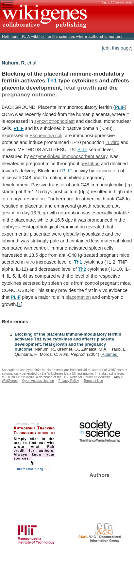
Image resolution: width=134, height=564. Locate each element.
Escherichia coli (46, 135)
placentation (78, 297)
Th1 (52, 80)
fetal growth (80, 87)
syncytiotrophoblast (54, 121)
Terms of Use (93, 381)
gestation (90, 163)
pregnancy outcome (28, 94)
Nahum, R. (14, 62)
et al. (32, 62)
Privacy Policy (69, 381)
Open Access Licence (38, 381)
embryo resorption (26, 198)
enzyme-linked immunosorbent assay (68, 156)
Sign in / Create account (117, 2)
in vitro (112, 142)
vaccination (107, 170)
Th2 (82, 269)
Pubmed (109, 354)
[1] (19, 304)
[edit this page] (117, 48)
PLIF (120, 107)
